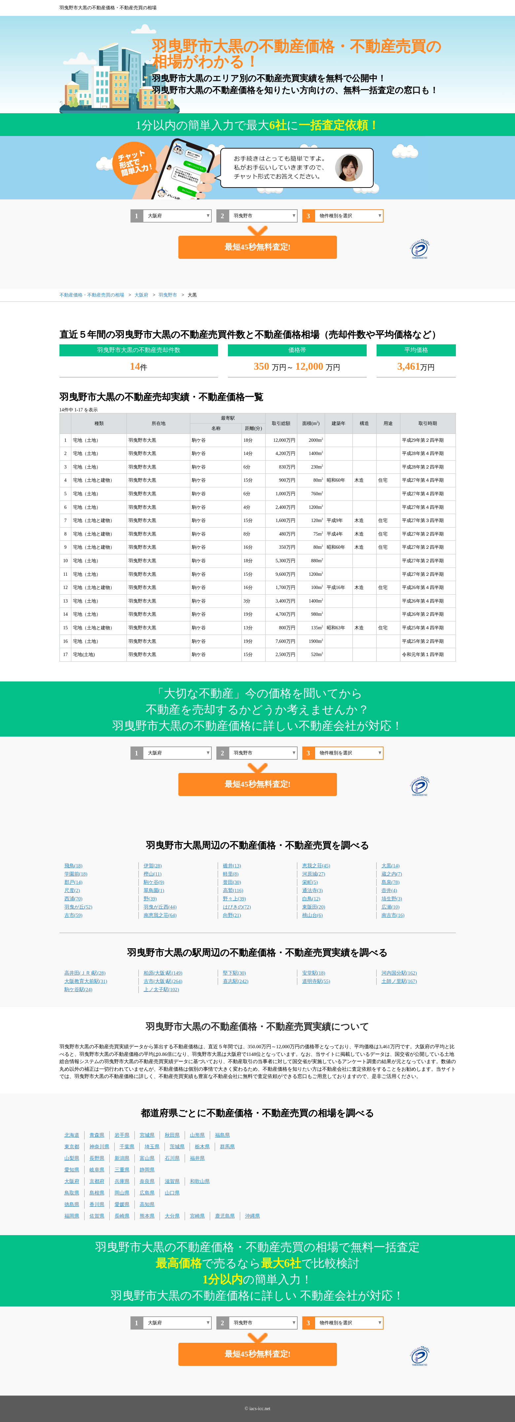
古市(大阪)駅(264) (163, 981)
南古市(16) (393, 915)
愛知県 (71, 1169)
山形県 (197, 1135)
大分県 (172, 1216)
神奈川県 (99, 1146)
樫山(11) (153, 874)
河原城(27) (313, 874)
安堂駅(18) (313, 973)
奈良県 (147, 1181)
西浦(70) (73, 898)
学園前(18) (76, 874)
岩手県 (122, 1135)
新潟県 (122, 1158)
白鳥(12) (311, 898)
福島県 (222, 1135)
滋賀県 (172, 1181)
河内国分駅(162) (399, 973)
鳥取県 (71, 1193)
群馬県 (227, 1146)
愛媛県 (122, 1204)
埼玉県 (152, 1146)
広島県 (147, 1193)
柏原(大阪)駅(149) (163, 973)
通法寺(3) (312, 890)
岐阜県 (97, 1169)
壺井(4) (389, 890)
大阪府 (71, 1181)
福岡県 (71, 1216)
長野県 (97, 1158)
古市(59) (73, 915)
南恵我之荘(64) (160, 915)
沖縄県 (252, 1216)
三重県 (122, 1169)
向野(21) (232, 915)
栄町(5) (310, 882)
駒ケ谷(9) (154, 882)
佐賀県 (97, 1216)
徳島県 (71, 1204)
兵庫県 (122, 1181)
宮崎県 (197, 1216)
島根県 (97, 1193)
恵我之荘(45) (316, 865)
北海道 (71, 1135)
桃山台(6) (312, 915)
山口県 (172, 1193)
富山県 (147, 1158)
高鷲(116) (233, 890)
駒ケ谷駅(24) (78, 989)
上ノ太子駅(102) (161, 989)
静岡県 (147, 1169)
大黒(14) (391, 865)
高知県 (147, 1204)
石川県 (172, 1158)
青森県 (97, 1135)
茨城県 (177, 1146)
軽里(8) (231, 874)
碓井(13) (232, 865)
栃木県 (202, 1146)
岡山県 (122, 1193)
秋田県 (172, 1135)
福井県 (197, 1158)
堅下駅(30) (234, 973)
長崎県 (122, 1216)
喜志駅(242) (236, 981)
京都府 (97, 1181)
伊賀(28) (153, 865)
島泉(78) (391, 882)
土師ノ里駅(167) (399, 981)
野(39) (150, 898)
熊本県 (147, 1216)
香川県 (97, 1204)
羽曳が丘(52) (78, 907)
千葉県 (127, 1146)
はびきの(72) (237, 907)
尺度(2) (72, 890)
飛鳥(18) (73, 865)
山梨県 (71, 1158)
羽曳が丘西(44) (160, 907)
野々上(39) (234, 898)
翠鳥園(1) (154, 890)
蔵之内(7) (392, 874)
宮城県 (147, 1135)
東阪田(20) (313, 907)
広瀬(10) (391, 907)
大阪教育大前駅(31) (85, 981)
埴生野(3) (392, 898)
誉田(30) (232, 882)
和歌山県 (200, 1181)
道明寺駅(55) (316, 981)
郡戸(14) (73, 882)
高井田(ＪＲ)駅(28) (85, 973)
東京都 (71, 1146)
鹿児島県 (225, 1216)
